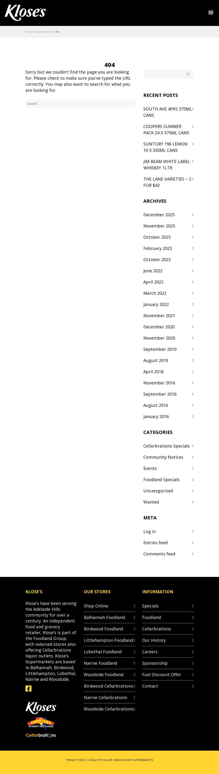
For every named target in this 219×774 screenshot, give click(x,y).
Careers (150, 651)
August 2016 (155, 405)
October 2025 (157, 237)
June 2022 (152, 270)
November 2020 (159, 338)
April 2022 (153, 282)
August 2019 (155, 360)
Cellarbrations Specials (166, 446)
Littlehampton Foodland (108, 640)
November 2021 (159, 315)
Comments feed (159, 554)
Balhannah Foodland (104, 617)
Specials (150, 606)
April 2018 (153, 371)
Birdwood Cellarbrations (108, 686)
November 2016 (159, 383)
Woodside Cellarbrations (109, 709)
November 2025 (159, 226)
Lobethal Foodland (103, 651)
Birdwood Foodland (103, 629)
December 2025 (159, 214)
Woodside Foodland (104, 674)
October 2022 (157, 259)
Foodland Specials (161, 479)
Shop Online (96, 606)
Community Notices (163, 457)
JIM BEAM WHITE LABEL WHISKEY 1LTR (166, 164)
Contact (150, 686)
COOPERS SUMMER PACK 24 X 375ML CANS (166, 129)
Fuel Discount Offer (161, 674)
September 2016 (160, 394)
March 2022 (154, 293)
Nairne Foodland (100, 663)
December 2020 (159, 327)
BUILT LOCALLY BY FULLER (95, 760)
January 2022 (156, 304)
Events (150, 468)
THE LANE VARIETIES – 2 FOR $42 (167, 182)
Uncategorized (158, 491)
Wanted (151, 502)
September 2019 (160, 349)
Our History (154, 640)
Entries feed (155, 542)
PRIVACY (71, 760)
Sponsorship (155, 663)
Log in (149, 531)
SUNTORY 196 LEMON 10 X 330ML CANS (165, 147)
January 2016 (156, 416)
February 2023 (157, 248)
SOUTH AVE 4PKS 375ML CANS (167, 112)
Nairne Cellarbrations (105, 697)
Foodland (151, 617)
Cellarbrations (156, 629)
